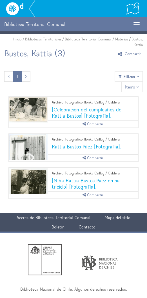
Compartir (130, 54)
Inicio (17, 39)
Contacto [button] (87, 227)
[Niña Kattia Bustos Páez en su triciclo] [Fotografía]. (85, 183)
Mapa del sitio (117, 217)
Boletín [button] (58, 227)
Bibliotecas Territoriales (43, 39)
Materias (121, 39)
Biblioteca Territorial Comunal (88, 39)
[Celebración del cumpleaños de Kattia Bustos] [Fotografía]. (86, 112)
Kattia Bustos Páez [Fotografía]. (86, 146)
